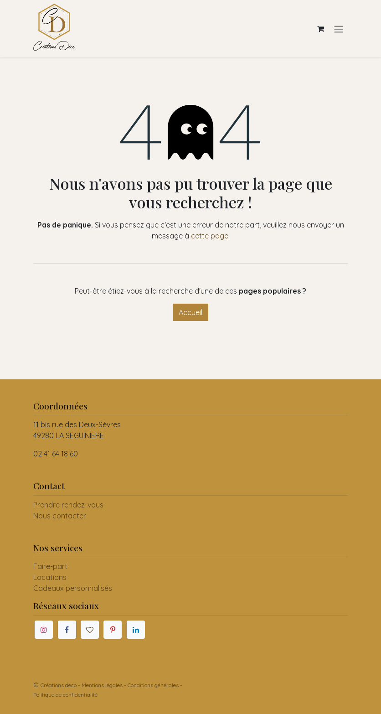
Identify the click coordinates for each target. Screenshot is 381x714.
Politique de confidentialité (65, 694)
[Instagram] (44, 630)
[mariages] (90, 630)
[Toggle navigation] (339, 28)
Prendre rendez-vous (68, 504)
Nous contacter (59, 515)
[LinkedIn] (136, 630)
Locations (50, 577)
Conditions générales (153, 685)
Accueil (190, 312)
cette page (209, 235)
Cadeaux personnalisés (72, 588)
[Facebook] (67, 630)
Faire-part (50, 566)
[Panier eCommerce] (320, 29)
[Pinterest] (112, 630)
